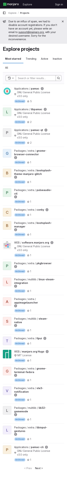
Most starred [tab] (13, 58)
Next (39, 468)
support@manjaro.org (31, 32)
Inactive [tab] (57, 58)
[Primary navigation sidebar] (4, 13)
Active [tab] (44, 58)
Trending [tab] (31, 58)
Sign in (59, 4)
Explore (27, 4)
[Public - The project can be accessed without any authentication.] (42, 88)
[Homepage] (11, 4)
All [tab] (6, 67)
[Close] (63, 21)
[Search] (39, 78)
